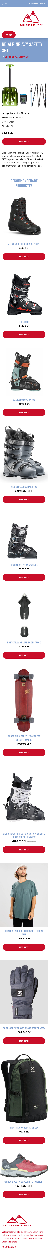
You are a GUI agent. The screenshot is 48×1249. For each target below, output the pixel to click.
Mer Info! (24, 141)
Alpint (17, 113)
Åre (6, 4)
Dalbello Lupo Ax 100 (24, 399)
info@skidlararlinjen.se (37, 4)
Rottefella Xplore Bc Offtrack (24, 642)
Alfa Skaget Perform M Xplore (24, 243)
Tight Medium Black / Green (24, 1127)
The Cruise (24, 321)
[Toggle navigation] (5, 19)
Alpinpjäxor (26, 113)
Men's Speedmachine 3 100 (24, 486)
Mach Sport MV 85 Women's (24, 564)
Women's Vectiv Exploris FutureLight (24, 1181)
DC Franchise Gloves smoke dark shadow (24, 1028)
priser (9, 35)
